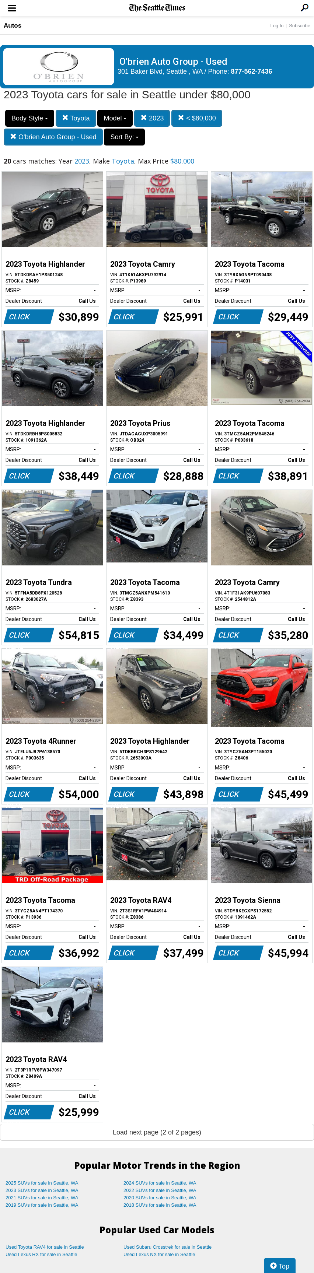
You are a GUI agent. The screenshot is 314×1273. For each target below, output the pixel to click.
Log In (276, 25)
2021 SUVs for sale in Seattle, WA (42, 1197)
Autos (12, 25)
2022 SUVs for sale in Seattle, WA (159, 1190)
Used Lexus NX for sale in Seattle (159, 1254)
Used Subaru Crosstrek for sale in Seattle (167, 1247)
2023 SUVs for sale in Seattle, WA (42, 1190)
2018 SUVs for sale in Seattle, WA (159, 1205)
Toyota (76, 118)
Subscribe (299, 25)
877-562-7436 (251, 71)
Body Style (29, 118)
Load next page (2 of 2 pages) (157, 1132)
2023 (152, 118)
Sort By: (124, 137)
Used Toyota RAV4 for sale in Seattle (45, 1247)
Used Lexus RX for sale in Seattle (41, 1254)
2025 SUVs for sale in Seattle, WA (42, 1183)
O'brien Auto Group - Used (53, 137)
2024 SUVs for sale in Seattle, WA (159, 1183)
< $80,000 (197, 118)
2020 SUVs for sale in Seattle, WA (159, 1197)
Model (115, 118)
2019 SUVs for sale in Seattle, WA (42, 1205)
